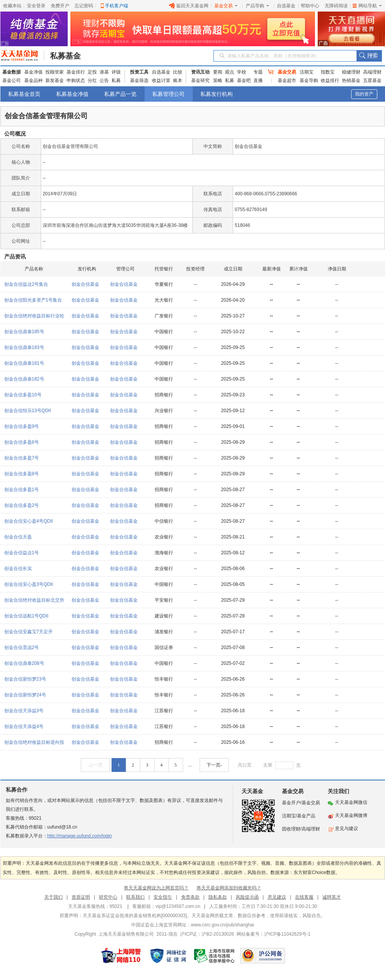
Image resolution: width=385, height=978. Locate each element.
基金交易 (225, 5)
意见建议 (277, 897)
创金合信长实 (18, 568)
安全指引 (162, 897)
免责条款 (190, 897)
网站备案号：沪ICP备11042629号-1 (273, 934)
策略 (217, 80)
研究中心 (108, 897)
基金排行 (76, 72)
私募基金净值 (72, 94)
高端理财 (372, 72)
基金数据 (11, 72)
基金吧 (244, 80)
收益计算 (161, 80)
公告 (104, 80)
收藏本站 (12, 5)
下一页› (214, 765)
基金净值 (33, 72)
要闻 (217, 72)
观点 (229, 72)
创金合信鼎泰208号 (24, 663)
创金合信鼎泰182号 (24, 379)
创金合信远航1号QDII (26, 616)
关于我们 (53, 897)
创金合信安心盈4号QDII (28, 521)
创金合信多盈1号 (21, 489)
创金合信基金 (85, 284)
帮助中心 (310, 5)
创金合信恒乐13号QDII (27, 410)
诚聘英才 (331, 897)
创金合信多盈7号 (21, 458)
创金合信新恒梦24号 (25, 695)
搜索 (369, 55)
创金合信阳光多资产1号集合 (33, 300)
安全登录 (36, 5)
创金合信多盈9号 (21, 426)
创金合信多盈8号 (21, 473)
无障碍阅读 (336, 5)
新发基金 (54, 80)
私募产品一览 (120, 94)
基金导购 (309, 80)
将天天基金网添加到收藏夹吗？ (229, 888)
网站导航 (367, 5)
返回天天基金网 (188, 5)
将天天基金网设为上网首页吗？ (156, 888)
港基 (104, 72)
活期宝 (306, 72)
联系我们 (135, 897)
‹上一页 (95, 765)
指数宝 (328, 72)
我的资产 (364, 94)
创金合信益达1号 (21, 552)
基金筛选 (139, 80)
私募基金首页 (24, 94)
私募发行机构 (216, 94)
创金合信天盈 (18, 537)
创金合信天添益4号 (24, 726)
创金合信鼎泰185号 (24, 331)
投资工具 (139, 72)
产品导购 (257, 5)
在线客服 (304, 897)
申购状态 (76, 80)
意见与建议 (343, 828)
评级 (116, 72)
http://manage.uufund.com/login (79, 836)
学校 (241, 72)
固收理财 (291, 829)
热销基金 (351, 80)
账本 (177, 80)
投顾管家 (54, 72)
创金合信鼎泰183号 (24, 347)
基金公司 (11, 80)
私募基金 (65, 56)
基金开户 (291, 802)
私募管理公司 (168, 94)
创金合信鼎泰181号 (24, 363)
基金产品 (306, 816)
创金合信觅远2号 (21, 647)
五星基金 (372, 80)
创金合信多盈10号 (23, 395)
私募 (116, 80)
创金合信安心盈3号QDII (28, 584)
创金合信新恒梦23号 (25, 679)
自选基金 (286, 5)
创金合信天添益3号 (24, 710)
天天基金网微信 (351, 802)
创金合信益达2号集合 (26, 284)
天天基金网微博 (347, 815)
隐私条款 (217, 897)
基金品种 (33, 80)
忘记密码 (84, 5)
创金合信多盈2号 (21, 505)
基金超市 (287, 80)
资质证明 (81, 897)
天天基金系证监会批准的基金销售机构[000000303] (135, 915)
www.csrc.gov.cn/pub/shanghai (222, 925)
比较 (177, 72)
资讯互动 (200, 72)
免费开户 (60, 5)
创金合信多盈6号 (21, 442)
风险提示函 (247, 897)
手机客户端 (116, 5)
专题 (258, 72)
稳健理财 (351, 72)
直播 (258, 80)
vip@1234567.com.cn (177, 906)
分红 (92, 80)
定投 (92, 72)
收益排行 (330, 80)
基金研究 (200, 80)
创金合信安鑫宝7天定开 (28, 631)
